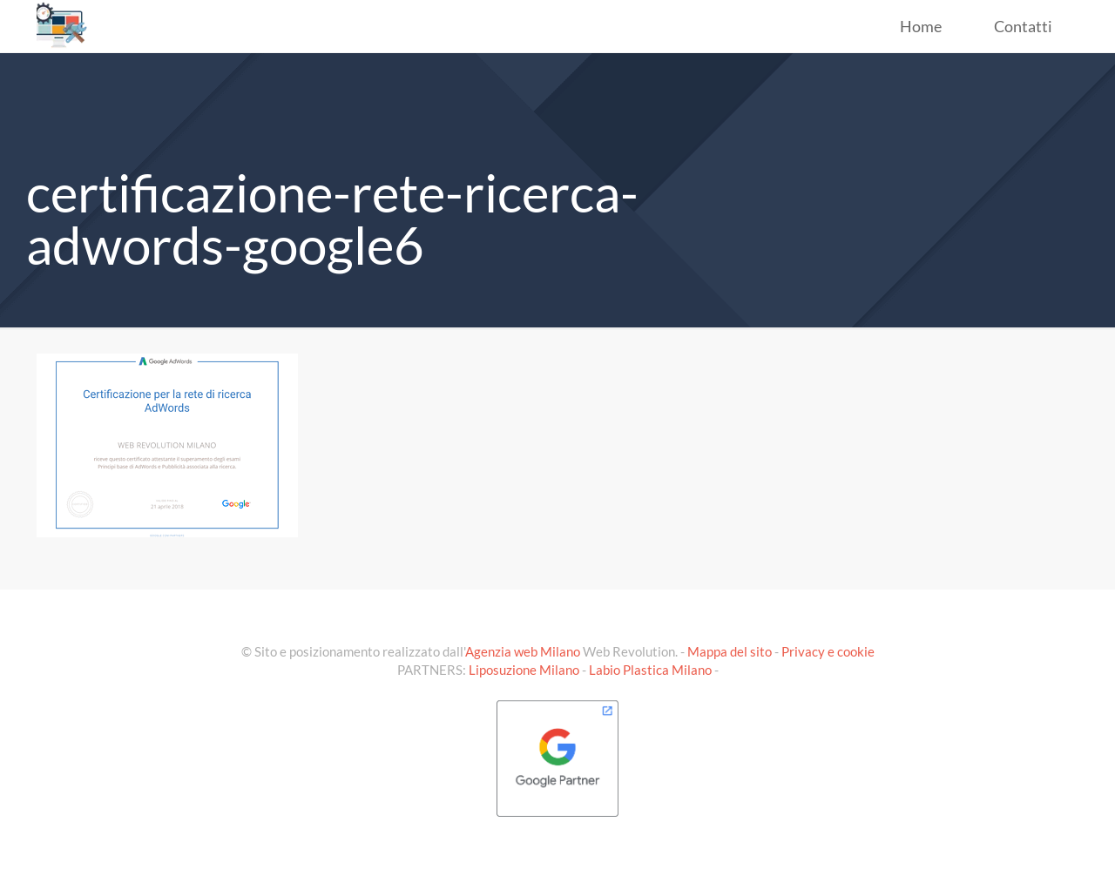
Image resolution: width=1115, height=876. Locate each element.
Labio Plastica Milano (650, 669)
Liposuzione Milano (524, 669)
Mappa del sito (729, 651)
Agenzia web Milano (522, 651)
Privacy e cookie (828, 651)
